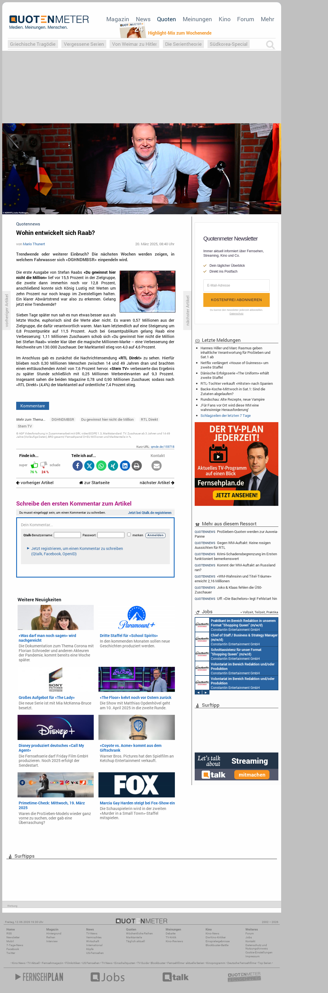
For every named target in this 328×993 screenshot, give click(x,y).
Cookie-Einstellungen (258, 952)
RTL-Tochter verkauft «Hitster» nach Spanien (237, 383)
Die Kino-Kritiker (216, 937)
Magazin (117, 19)
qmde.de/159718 (162, 446)
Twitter (10, 953)
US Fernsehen (91, 963)
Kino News (18, 963)
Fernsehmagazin (52, 963)
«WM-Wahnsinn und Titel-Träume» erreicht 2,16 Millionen (233, 578)
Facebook (12, 949)
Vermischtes (94, 937)
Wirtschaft (92, 941)
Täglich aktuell (135, 941)
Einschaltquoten (124, 963)
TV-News (91, 933)
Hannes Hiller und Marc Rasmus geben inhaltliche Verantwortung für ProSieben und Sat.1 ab (235, 352)
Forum (245, 19)
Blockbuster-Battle (217, 945)
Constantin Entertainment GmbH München (235, 625)
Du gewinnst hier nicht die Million (107, 419)
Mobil (10, 941)
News (143, 19)
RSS (9, 933)
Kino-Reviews (174, 941)
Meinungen (197, 19)
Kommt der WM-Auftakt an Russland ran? (235, 567)
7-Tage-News (14, 945)
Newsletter (13, 937)
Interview (52, 941)
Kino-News (212, 933)
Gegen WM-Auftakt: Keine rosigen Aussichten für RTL (233, 545)
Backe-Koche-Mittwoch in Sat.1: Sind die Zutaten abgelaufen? (233, 391)
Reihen (50, 937)
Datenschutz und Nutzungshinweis (256, 946)
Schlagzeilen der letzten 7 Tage (226, 415)
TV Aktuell (33, 963)
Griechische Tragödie (33, 44)
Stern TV (25, 426)
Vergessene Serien (84, 44)
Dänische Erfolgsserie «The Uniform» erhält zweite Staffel (235, 375)
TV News (107, 963)
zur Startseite (94, 482)
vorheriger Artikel (35, 482)
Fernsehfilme (175, 963)
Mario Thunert (34, 244)
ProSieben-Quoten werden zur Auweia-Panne (236, 533)
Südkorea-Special (228, 44)
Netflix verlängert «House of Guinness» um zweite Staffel (234, 365)
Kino (225, 19)
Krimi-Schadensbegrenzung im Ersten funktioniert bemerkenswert (236, 556)
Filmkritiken (72, 963)
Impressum (252, 956)
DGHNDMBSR (63, 419)
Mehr (267, 19)
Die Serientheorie (183, 44)
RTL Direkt (149, 419)
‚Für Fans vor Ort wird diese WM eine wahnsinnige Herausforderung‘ (230, 407)
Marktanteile (134, 937)
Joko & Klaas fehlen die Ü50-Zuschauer (228, 589)
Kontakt (250, 941)
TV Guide (143, 963)
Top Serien (264, 963)
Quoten (166, 19)
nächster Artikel (157, 482)
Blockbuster (158, 963)
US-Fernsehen (95, 953)
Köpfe (89, 949)
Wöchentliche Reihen (139, 933)
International (94, 945)
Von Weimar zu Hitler (134, 44)
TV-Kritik (171, 937)
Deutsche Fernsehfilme (241, 963)
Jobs (248, 937)
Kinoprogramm (215, 963)
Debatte (170, 933)
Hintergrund (53, 933)
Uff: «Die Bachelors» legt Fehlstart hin (236, 598)
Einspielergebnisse (218, 941)
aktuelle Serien (195, 963)
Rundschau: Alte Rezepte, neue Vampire (233, 399)
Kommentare (32, 405)
